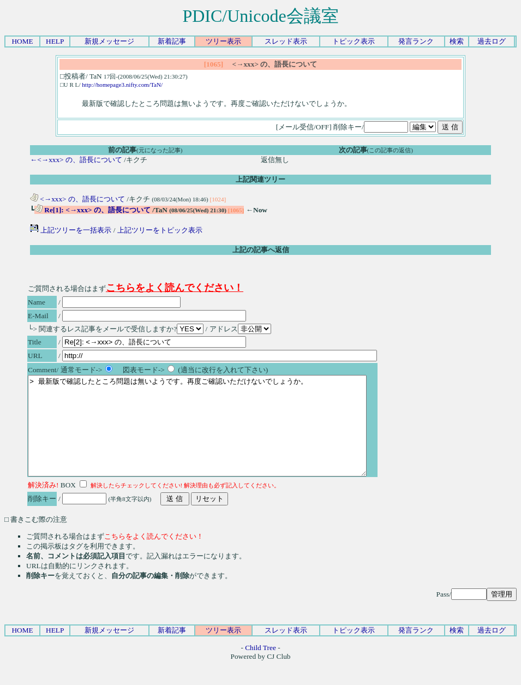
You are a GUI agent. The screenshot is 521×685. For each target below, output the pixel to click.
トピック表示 (353, 41)
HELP (55, 41)
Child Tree (260, 667)
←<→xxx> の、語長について (76, 160)
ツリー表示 (223, 41)
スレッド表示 (286, 41)
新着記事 (172, 41)
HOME (22, 41)
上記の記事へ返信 (260, 250)
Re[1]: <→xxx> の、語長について (92, 210)
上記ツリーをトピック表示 (159, 230)
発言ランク (416, 41)
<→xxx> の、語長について (77, 199)
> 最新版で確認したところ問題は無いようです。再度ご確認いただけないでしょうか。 (218, 435)
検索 (457, 41)
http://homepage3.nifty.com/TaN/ (122, 84)
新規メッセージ (109, 41)
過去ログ (491, 41)
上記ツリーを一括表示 (70, 230)
